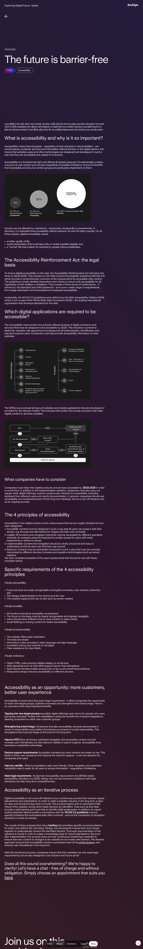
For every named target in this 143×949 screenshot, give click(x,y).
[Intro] (133, 5)
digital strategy (86, 842)
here (8, 877)
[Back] (6, 17)
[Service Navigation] (138, 943)
